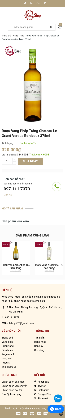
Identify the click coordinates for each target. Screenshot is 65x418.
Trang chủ (7, 337)
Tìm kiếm (39, 337)
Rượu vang (8, 346)
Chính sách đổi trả (12, 390)
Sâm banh (7, 350)
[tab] (12, 208)
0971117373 (12, 317)
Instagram (41, 390)
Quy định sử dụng (11, 394)
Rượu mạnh (8, 354)
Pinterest (41, 398)
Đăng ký (38, 346)
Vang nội (6, 358)
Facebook (41, 381)
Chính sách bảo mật (13, 381)
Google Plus (42, 394)
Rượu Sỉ (6, 362)
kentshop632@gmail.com (19, 323)
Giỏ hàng (39, 350)
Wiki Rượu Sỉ (9, 366)
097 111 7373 (17, 189)
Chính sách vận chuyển (14, 386)
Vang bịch (7, 341)
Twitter (40, 386)
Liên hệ (8, 194)
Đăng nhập (40, 341)
